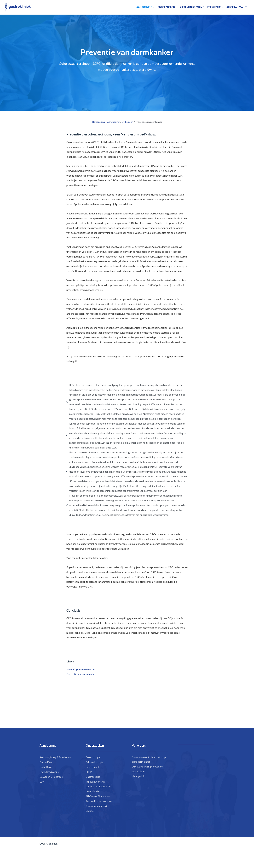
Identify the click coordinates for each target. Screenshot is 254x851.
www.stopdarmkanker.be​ (80, 669)
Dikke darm (127, 121)
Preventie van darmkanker (81, 673)
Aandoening (113, 121)
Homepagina (98, 121)
